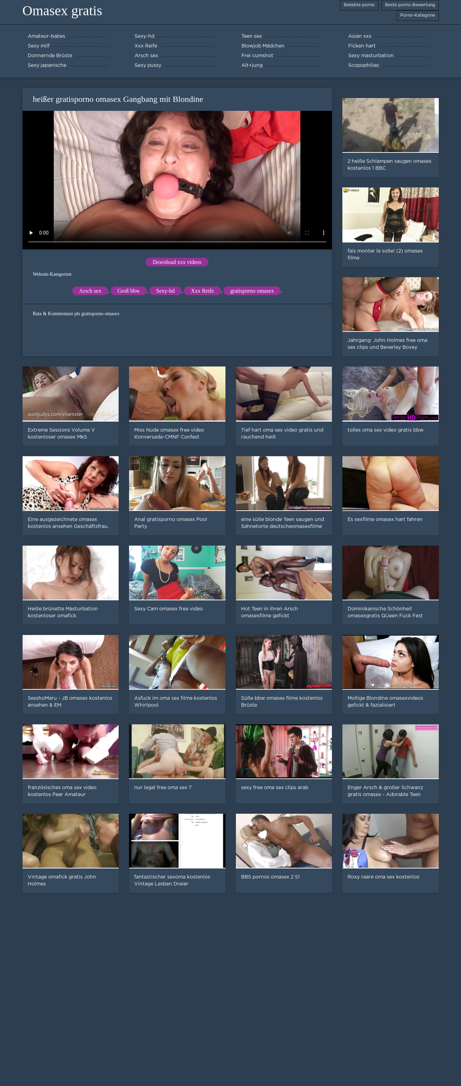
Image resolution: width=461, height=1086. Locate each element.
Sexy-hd (165, 291)
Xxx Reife (202, 291)
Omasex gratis (62, 10)
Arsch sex (90, 291)
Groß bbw (129, 291)
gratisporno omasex (252, 291)
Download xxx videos (177, 262)
